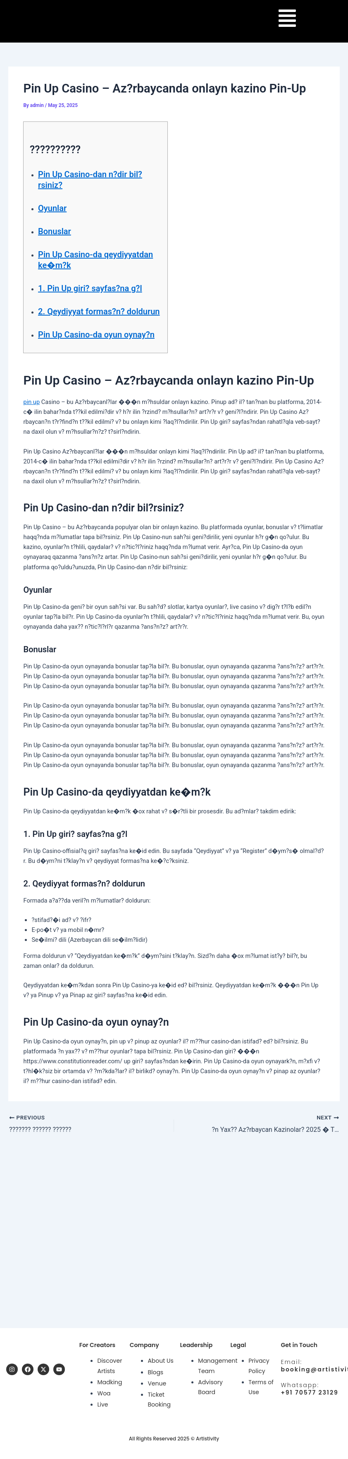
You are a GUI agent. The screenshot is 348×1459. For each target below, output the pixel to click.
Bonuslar (54, 231)
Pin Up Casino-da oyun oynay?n (96, 335)
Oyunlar (52, 208)
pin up (31, 402)
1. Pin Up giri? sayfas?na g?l (90, 288)
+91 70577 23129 (309, 1392)
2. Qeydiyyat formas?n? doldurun (99, 311)
